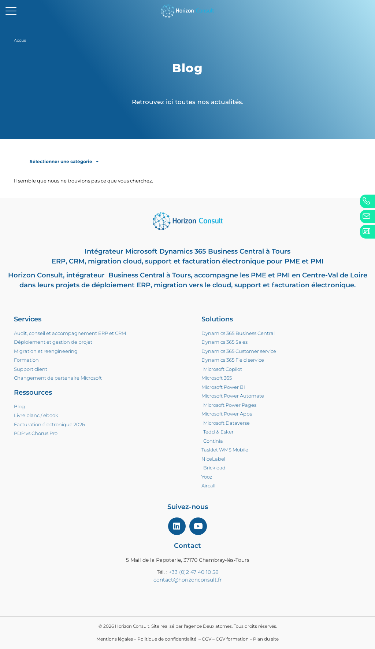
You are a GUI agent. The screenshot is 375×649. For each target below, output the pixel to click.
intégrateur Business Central (115, 275)
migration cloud (115, 261)
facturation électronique (223, 261)
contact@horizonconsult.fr (187, 579)
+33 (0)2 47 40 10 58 (194, 572)
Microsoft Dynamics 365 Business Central (194, 251)
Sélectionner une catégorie (64, 161)
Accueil (21, 40)
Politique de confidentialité (167, 639)
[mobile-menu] (11, 11)
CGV (206, 639)
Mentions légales (114, 639)
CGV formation (232, 639)
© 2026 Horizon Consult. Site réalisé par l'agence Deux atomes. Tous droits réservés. (188, 626)
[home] (187, 11)
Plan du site (266, 639)
